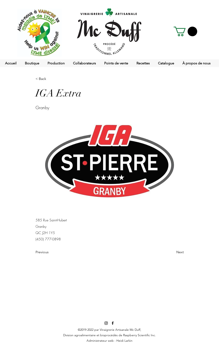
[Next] (173, 252)
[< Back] (50, 78)
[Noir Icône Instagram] (106, 323)
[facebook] (112, 323)
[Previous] (50, 252)
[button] (185, 31)
